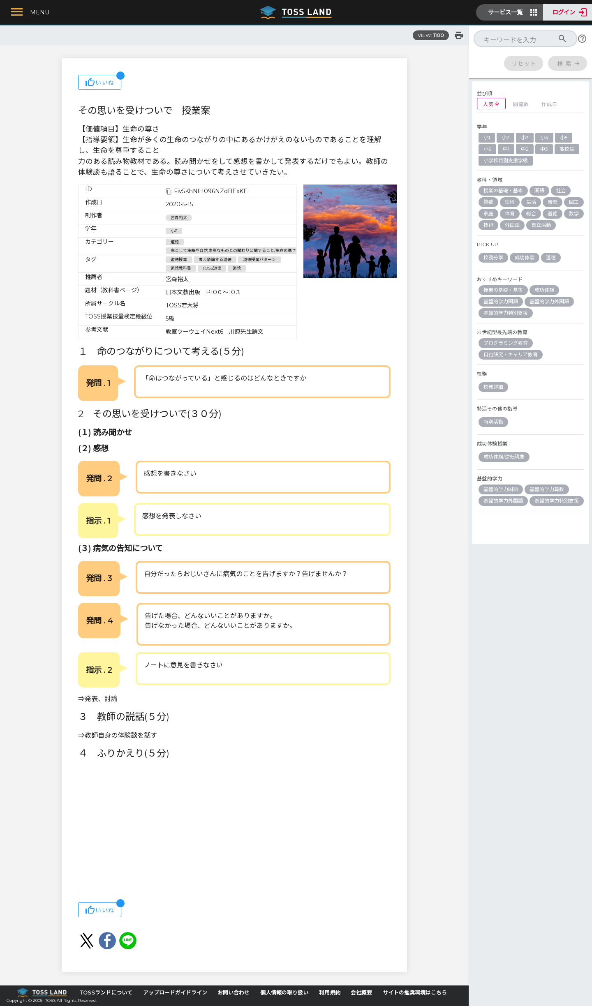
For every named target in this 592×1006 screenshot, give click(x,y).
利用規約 (329, 993)
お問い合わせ (233, 993)
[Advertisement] (234, 828)
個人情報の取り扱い (284, 993)
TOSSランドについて (106, 993)
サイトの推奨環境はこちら (415, 993)
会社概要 (361, 993)
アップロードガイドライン (175, 993)
